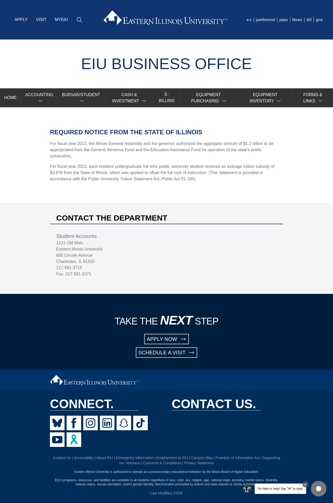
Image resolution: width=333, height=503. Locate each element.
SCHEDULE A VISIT (166, 352)
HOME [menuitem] (10, 97)
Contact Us (62, 458)
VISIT (41, 19)
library (297, 20)
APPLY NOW (166, 339)
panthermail (265, 20)
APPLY (21, 19)
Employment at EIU (172, 458)
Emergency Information (135, 458)
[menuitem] (39, 97)
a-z (248, 20)
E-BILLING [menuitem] (167, 97)
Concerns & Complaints (162, 463)
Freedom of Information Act (237, 458)
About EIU (104, 458)
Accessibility (83, 458)
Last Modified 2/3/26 (166, 493)
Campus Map (202, 458)
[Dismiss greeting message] (305, 484)
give (319, 20)
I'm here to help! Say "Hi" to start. (280, 489)
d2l (309, 20)
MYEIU (61, 19)
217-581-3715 (69, 268)
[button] (318, 489)
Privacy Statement (199, 463)
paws (283, 20)
